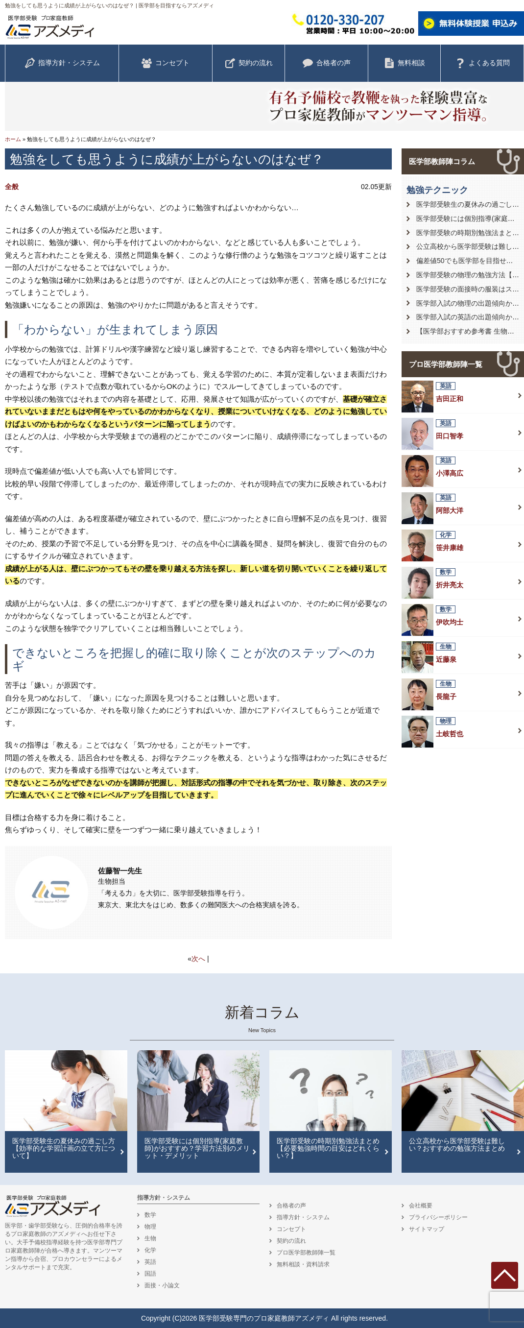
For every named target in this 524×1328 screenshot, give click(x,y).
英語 (150, 1261)
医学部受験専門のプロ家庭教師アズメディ (264, 1318)
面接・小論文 (162, 1285)
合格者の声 (327, 63)
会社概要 (420, 1205)
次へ (198, 959)
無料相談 (404, 63)
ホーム (13, 139)
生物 (150, 1238)
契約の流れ (249, 63)
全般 (12, 187)
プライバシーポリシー (438, 1217)
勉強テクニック (437, 190)
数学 (150, 1214)
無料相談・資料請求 (303, 1264)
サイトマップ (426, 1229)
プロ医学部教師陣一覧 (445, 364)
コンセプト (166, 63)
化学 (150, 1250)
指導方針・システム (62, 63)
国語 (150, 1273)
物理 (150, 1226)
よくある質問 (482, 63)
